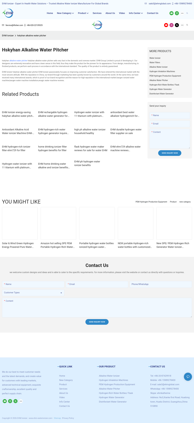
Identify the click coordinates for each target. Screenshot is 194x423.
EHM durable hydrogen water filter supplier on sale (126, 131)
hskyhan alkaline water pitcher (31, 35)
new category (185, 202)
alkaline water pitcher (18, 61)
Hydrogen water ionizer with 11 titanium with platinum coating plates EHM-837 (17, 165)
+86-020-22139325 (33, 25)
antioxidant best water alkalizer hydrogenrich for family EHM (124, 114)
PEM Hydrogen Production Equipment (151, 202)
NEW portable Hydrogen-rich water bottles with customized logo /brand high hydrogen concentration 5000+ (134, 245)
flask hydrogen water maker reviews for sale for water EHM (90, 148)
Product (173, 202)
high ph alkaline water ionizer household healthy (90, 131)
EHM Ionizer (8, 35)
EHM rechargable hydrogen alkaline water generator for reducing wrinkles (53, 114)
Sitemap (57, 418)
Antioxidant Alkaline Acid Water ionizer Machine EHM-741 (17, 131)
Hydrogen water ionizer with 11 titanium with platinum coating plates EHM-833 (89, 114)
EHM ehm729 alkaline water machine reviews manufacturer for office (125, 148)
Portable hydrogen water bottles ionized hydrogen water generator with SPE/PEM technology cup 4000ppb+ (96, 245)
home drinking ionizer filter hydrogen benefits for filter (52, 148)
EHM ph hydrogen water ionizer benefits (87, 163)
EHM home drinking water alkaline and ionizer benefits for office (53, 165)
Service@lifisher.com (12, 25)
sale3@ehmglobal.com (158, 3)
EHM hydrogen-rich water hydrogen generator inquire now (52, 131)
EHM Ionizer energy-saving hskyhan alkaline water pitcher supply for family (18, 114)
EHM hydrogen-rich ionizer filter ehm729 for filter (16, 148)
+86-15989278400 (182, 3)
